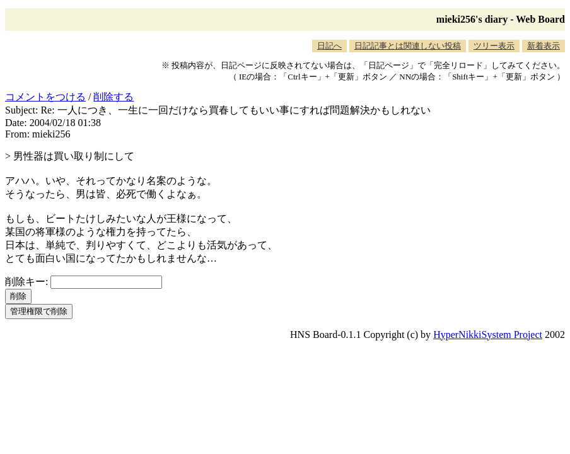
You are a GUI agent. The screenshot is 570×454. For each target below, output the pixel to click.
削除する (113, 96)
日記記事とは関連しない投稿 (407, 45)
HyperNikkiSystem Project (487, 334)
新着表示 (543, 45)
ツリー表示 (494, 45)
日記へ (329, 45)
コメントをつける (45, 96)
